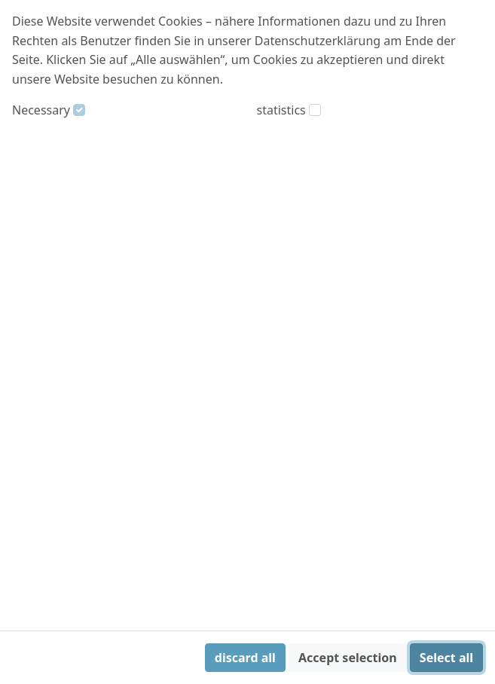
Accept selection (347, 657)
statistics (281, 110)
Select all (446, 657)
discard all (245, 657)
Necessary (41, 110)
